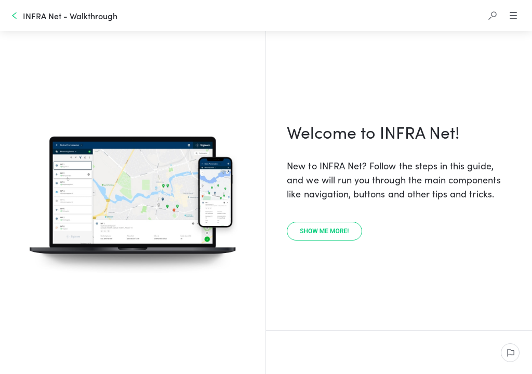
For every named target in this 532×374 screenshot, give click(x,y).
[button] (492, 15)
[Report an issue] (510, 352)
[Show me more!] (324, 231)
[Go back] (14, 15)
